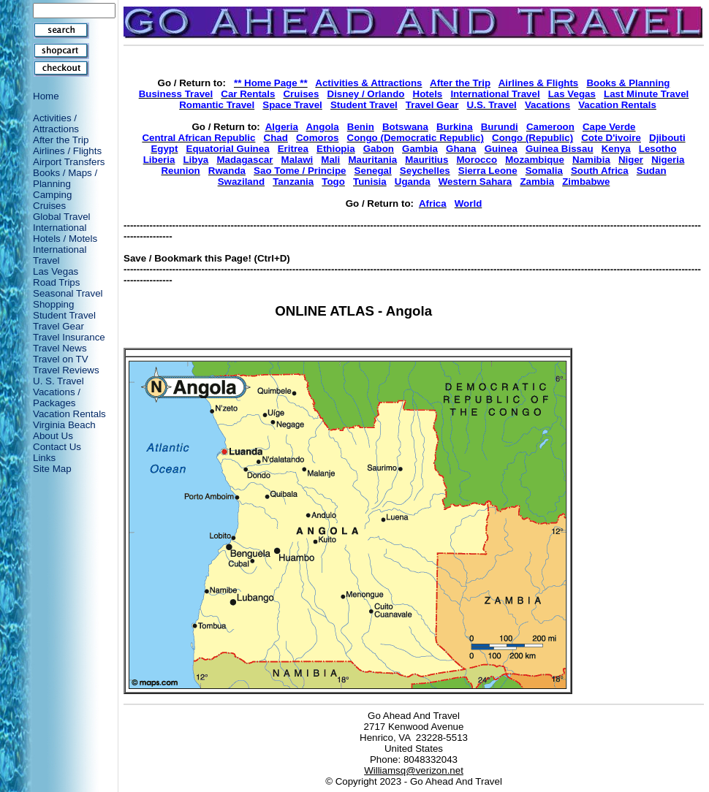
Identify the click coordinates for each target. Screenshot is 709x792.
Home (46, 96)
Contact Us (57, 446)
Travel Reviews (66, 370)
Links (44, 457)
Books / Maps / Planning (65, 178)
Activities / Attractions (56, 123)
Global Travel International (62, 222)
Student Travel (64, 315)
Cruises (49, 205)
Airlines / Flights (67, 150)
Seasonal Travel (68, 293)
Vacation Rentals (69, 413)
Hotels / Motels (65, 238)
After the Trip (60, 139)
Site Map (52, 468)
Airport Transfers (69, 161)
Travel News (60, 348)
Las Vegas (55, 271)
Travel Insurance (69, 337)
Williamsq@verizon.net (413, 770)
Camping (52, 194)
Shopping (53, 304)
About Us (53, 435)
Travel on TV (60, 359)
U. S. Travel (58, 381)
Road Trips (56, 282)
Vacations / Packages (56, 397)
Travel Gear (58, 326)
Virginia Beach (64, 424)
